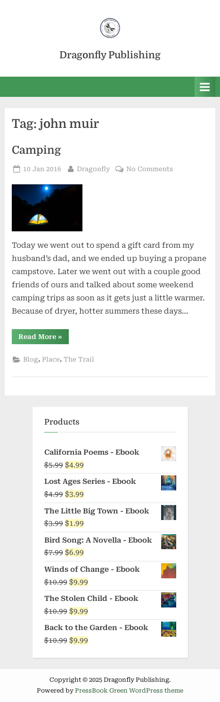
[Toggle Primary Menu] (205, 87)
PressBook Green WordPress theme (129, 690)
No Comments (149, 169)
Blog (30, 359)
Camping (36, 150)
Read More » (43, 336)
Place (51, 359)
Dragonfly (93, 168)
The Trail (79, 359)
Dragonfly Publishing (110, 55)
